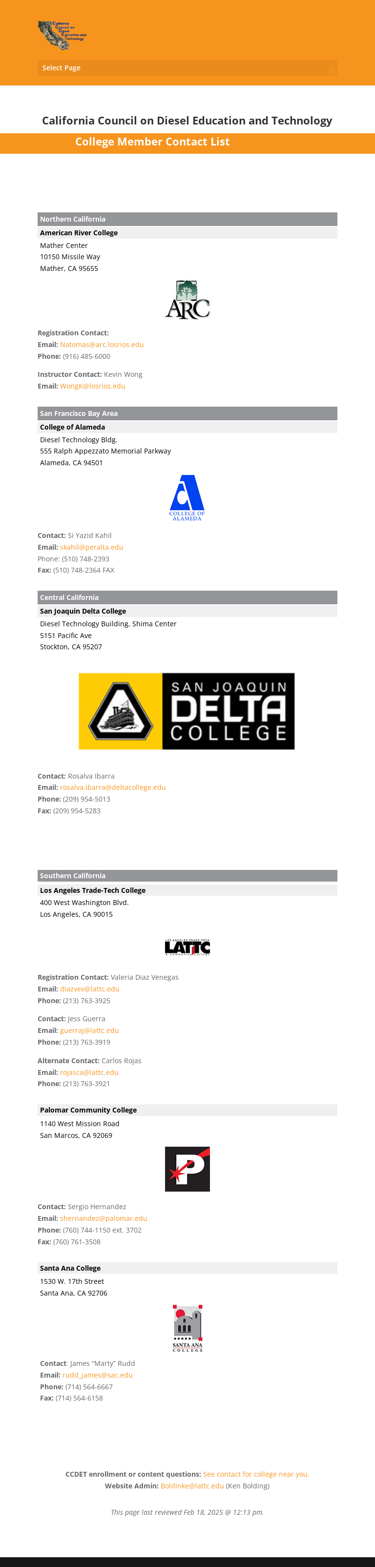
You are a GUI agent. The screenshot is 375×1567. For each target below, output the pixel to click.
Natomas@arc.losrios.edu (102, 344)
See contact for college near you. (256, 1474)
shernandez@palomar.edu (103, 1218)
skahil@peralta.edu (92, 547)
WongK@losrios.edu (92, 386)
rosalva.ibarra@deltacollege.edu (113, 787)
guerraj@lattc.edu (89, 1030)
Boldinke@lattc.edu (192, 1485)
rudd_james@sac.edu (97, 1375)
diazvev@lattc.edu (90, 988)
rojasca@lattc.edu (89, 1072)
